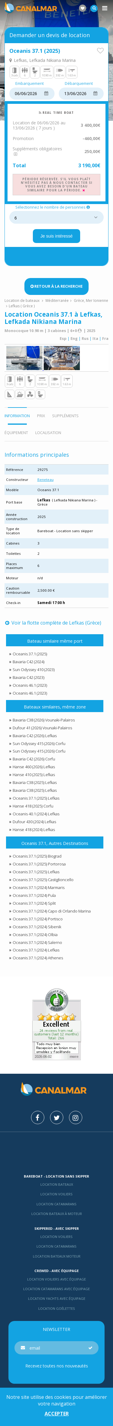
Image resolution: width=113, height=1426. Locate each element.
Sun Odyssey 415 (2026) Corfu (39, 743)
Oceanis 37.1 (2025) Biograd (37, 856)
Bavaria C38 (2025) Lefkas (35, 782)
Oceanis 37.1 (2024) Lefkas (36, 950)
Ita (95, 338)
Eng (74, 338)
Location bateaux (56, 1184)
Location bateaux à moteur (56, 1213)
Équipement (16, 432)
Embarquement (29, 83)
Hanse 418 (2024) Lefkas (34, 829)
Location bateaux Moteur (56, 1256)
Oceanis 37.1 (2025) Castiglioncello (43, 879)
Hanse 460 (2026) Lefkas (34, 766)
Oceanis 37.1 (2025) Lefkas (36, 798)
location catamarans (56, 1246)
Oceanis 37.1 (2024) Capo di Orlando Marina (52, 911)
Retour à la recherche (56, 286)
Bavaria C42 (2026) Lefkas (35, 735)
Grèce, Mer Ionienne (91, 300)
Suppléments (65, 415)
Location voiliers (56, 1194)
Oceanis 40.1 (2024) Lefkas (36, 814)
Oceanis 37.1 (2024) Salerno (37, 942)
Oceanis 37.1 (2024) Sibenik (37, 926)
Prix (41, 415)
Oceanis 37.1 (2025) (30, 654)
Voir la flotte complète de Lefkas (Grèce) (53, 622)
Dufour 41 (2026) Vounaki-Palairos (42, 728)
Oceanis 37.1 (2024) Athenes (38, 958)
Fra (105, 338)
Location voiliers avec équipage (56, 1279)
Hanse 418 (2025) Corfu (33, 806)
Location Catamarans (56, 1204)
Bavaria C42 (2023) (28, 677)
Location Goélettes (56, 1308)
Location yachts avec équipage (56, 1298)
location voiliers (56, 1236)
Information (17, 415)
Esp (63, 338)
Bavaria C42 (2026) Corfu (34, 759)
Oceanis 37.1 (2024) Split (34, 903)
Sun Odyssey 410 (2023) (34, 669)
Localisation (48, 432)
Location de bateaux (22, 300)
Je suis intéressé (56, 236)
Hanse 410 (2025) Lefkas (34, 774)
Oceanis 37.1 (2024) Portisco (38, 919)
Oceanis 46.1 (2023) (30, 685)
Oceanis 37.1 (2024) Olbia (35, 934)
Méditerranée (57, 300)
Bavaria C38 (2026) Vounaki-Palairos (44, 720)
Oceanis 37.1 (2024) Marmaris (38, 887)
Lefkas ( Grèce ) (22, 306)
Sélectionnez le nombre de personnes (53, 207)
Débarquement (79, 83)
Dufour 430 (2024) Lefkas (34, 821)
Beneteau (45, 479)
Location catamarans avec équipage (56, 1289)
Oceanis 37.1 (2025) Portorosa (39, 864)
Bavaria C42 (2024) (28, 661)
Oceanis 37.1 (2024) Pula (34, 895)
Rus (85, 338)
